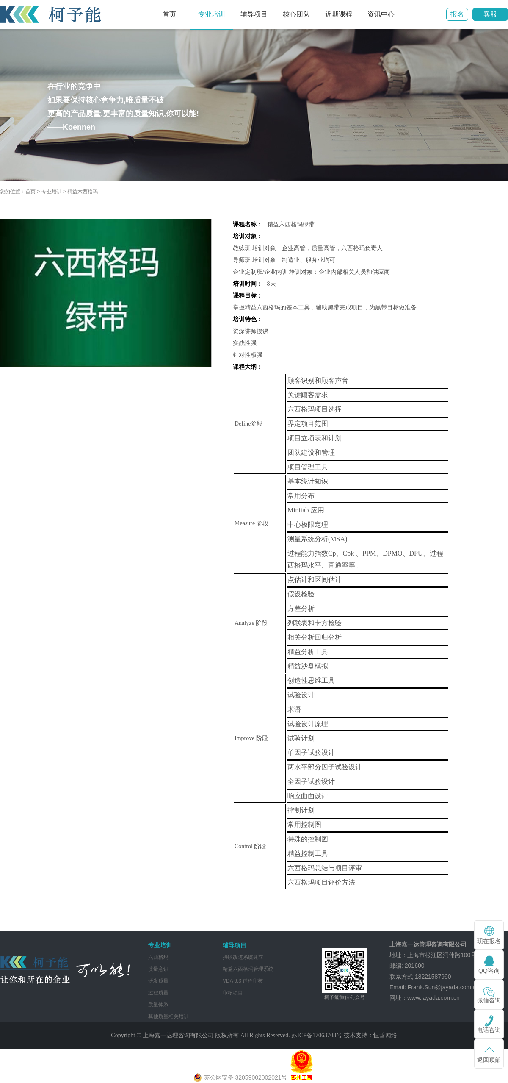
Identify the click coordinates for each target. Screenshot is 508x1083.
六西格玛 (158, 957)
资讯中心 (381, 14)
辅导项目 (254, 14)
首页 (169, 14)
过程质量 (158, 993)
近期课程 (338, 14)
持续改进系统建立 (243, 957)
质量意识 (158, 969)
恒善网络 (385, 1035)
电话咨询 (489, 1030)
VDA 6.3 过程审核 (243, 981)
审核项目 (233, 993)
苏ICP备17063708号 (316, 1035)
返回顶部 (489, 1059)
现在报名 (489, 941)
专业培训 (211, 14)
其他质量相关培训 (168, 1016)
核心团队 (296, 14)
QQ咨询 (489, 970)
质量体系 (158, 1005)
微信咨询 (489, 1000)
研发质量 (158, 981)
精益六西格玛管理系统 (248, 969)
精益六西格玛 (82, 192)
